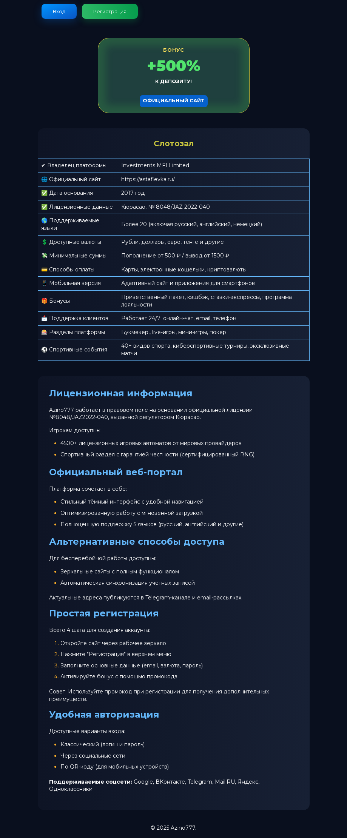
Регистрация (109, 11)
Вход (59, 11)
